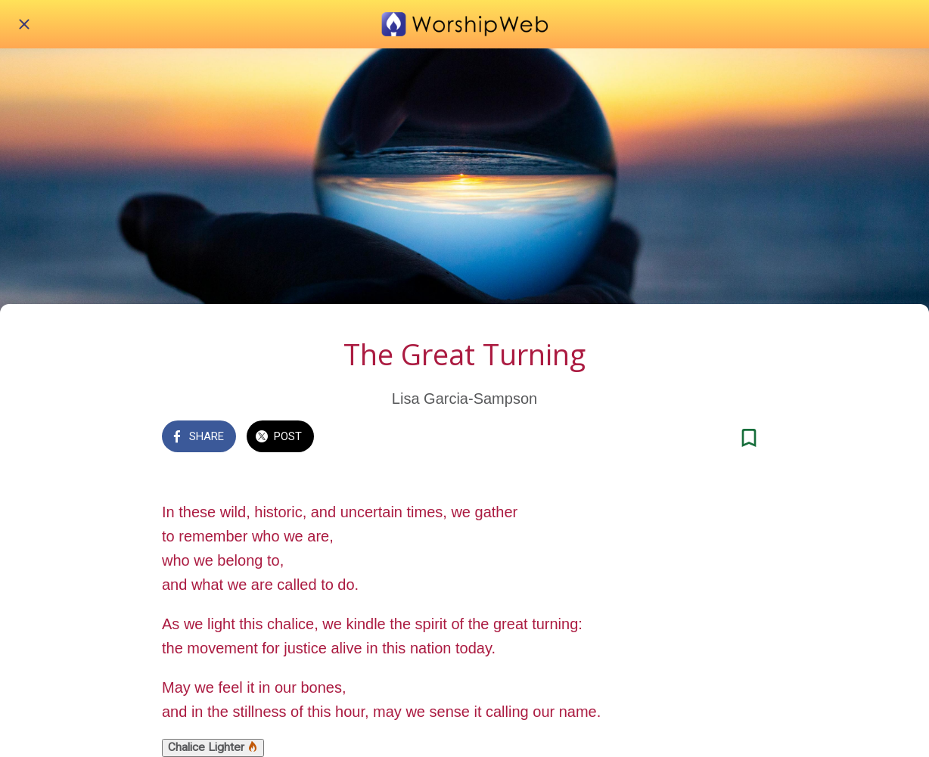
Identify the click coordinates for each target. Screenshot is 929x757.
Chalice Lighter (213, 747)
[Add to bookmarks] (749, 438)
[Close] (24, 24)
